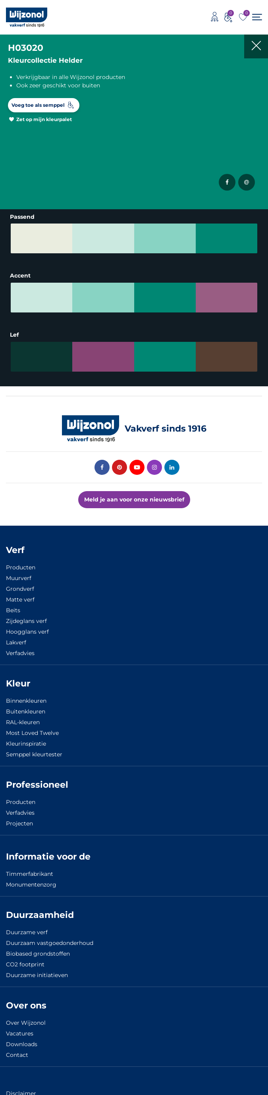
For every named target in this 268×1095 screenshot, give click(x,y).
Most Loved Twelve (32, 732)
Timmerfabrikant (29, 873)
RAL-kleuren (23, 722)
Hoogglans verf (27, 631)
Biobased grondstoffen (38, 953)
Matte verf (20, 599)
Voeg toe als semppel (38, 105)
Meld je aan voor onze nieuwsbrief (134, 499)
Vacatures (19, 1033)
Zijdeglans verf (26, 621)
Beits (13, 610)
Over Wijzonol (26, 1022)
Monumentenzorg (31, 884)
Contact (17, 1054)
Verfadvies (20, 653)
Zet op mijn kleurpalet (44, 119)
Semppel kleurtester (34, 754)
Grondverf (20, 588)
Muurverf (18, 578)
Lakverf (16, 642)
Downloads (21, 1044)
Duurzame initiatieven (37, 975)
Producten (20, 567)
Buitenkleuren (25, 711)
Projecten (19, 823)
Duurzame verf (27, 932)
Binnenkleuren (26, 700)
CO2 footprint (25, 964)
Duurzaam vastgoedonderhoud (49, 943)
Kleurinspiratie (26, 743)
